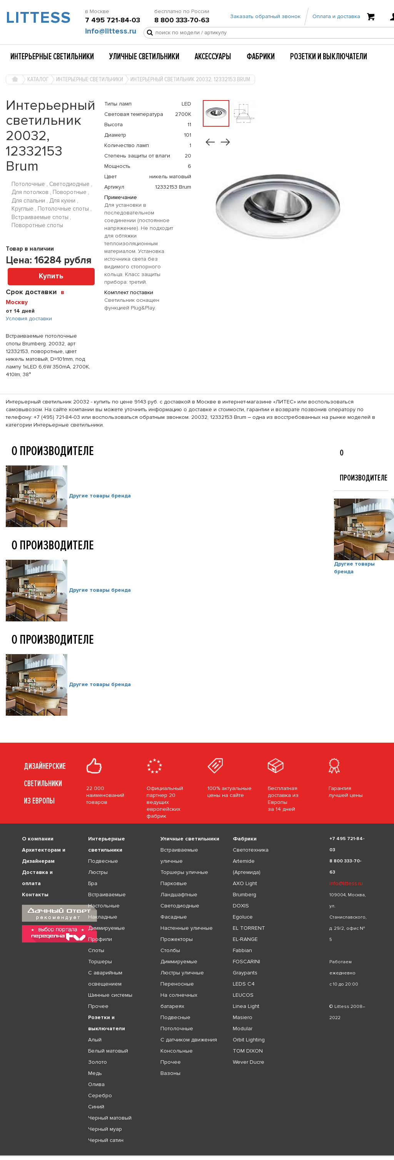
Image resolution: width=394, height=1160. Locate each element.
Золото (97, 1062)
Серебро (100, 1095)
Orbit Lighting (249, 1039)
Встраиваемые (107, 894)
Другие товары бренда (100, 495)
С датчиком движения (188, 1039)
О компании (37, 838)
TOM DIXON (248, 1051)
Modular (242, 1028)
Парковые (173, 883)
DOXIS (241, 905)
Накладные (102, 917)
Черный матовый (110, 1118)
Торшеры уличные (184, 872)
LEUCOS (243, 995)
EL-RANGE (245, 939)
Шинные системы (110, 995)
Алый (95, 1039)
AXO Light (245, 883)
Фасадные (173, 917)
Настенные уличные (186, 928)
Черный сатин (106, 1140)
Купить (51, 276)
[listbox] (197, 1155)
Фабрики (261, 56)
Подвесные (103, 861)
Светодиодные (179, 905)
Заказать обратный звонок (265, 16)
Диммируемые (106, 928)
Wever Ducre (248, 1062)
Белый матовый (108, 1051)
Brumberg (244, 894)
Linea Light (246, 1006)
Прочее (98, 1006)
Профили (100, 939)
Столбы (170, 950)
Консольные (176, 1051)
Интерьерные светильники (52, 56)
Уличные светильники (144, 56)
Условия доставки (29, 318)
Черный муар (105, 1129)
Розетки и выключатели (328, 56)
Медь (95, 1073)
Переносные (177, 984)
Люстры (98, 872)
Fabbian (242, 950)
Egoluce (243, 917)
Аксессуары (213, 56)
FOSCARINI (246, 961)
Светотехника (251, 850)
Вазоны (170, 1073)
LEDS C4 (244, 984)
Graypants (245, 972)
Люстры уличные (182, 972)
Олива (96, 1084)
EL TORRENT (249, 928)
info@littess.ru (110, 31)
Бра (92, 883)
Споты (96, 950)
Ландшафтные (178, 894)
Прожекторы (176, 939)
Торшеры (100, 961)
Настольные (104, 905)
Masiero (242, 1017)
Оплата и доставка (336, 16)
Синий (96, 1106)
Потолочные (176, 1028)
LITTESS (33, 17)
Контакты (35, 894)
